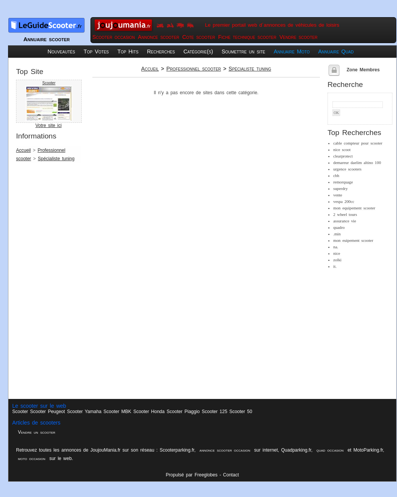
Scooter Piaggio (183, 411)
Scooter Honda (149, 411)
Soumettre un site (243, 51)
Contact (231, 475)
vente (337, 195)
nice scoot (341, 149)
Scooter (48, 83)
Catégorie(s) (198, 51)
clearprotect (343, 156)
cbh (336, 175)
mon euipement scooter (353, 240)
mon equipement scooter (354, 208)
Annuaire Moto (292, 51)
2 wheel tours (345, 214)
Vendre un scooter (36, 432)
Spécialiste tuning (56, 158)
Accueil (23, 150)
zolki (337, 259)
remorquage (343, 182)
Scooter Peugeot (47, 411)
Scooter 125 (215, 411)
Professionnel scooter (193, 69)
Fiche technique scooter (247, 37)
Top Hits (127, 51)
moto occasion (31, 458)
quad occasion (330, 450)
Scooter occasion (113, 37)
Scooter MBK (117, 411)
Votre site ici (49, 125)
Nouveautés (61, 51)
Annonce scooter (158, 37)
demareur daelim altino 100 (357, 162)
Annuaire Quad (336, 51)
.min (337, 234)
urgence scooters (347, 169)
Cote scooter (198, 37)
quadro (339, 227)
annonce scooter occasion (225, 450)
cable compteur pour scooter (357, 143)
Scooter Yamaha (84, 411)
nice (336, 253)
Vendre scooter (298, 37)
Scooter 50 (240, 411)
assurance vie (344, 221)
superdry (340, 188)
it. (335, 266)
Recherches (161, 51)
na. (335, 246)
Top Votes (96, 51)
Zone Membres (363, 69)
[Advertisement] (46, 283)
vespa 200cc (343, 201)
